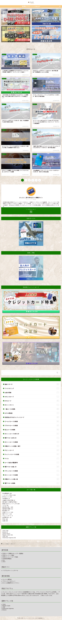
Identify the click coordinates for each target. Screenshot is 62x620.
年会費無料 (7, 493)
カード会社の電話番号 (32, 462)
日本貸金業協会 (7, 558)
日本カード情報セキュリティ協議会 (12, 553)
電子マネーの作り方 (32, 438)
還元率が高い (7, 507)
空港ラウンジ (7, 512)
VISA (5, 530)
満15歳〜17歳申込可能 (9, 502)
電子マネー (7, 514)
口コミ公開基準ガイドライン (10, 583)
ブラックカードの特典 (32, 471)
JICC (4, 561)
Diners (5, 532)
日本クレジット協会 (8, 555)
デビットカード (32, 450)
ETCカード (32, 401)
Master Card (7, 535)
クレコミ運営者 (7, 579)
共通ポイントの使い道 (32, 479)
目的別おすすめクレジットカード (32, 417)
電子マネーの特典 (32, 483)
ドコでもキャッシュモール (10, 570)
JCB (5, 536)
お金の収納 (32, 392)
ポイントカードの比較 (32, 475)
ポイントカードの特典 (32, 442)
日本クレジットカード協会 (10, 557)
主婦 (5, 520)
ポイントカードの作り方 (32, 433)
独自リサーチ (32, 384)
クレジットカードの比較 (32, 454)
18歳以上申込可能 (8, 500)
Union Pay (6, 533)
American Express (9, 537)
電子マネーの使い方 (32, 466)
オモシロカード (32, 396)
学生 (5, 519)
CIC (3, 560)
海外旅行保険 (7, 509)
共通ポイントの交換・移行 (32, 446)
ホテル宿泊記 (32, 413)
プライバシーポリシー (8, 581)
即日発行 (6, 510)
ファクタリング (32, 388)
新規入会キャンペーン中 (11, 503)
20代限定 (6, 498)
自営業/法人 (6, 517)
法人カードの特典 (32, 429)
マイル (32, 458)
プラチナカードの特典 (32, 425)
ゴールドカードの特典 (32, 421)
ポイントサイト (32, 405)
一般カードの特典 (32, 409)
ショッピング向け (9, 495)
